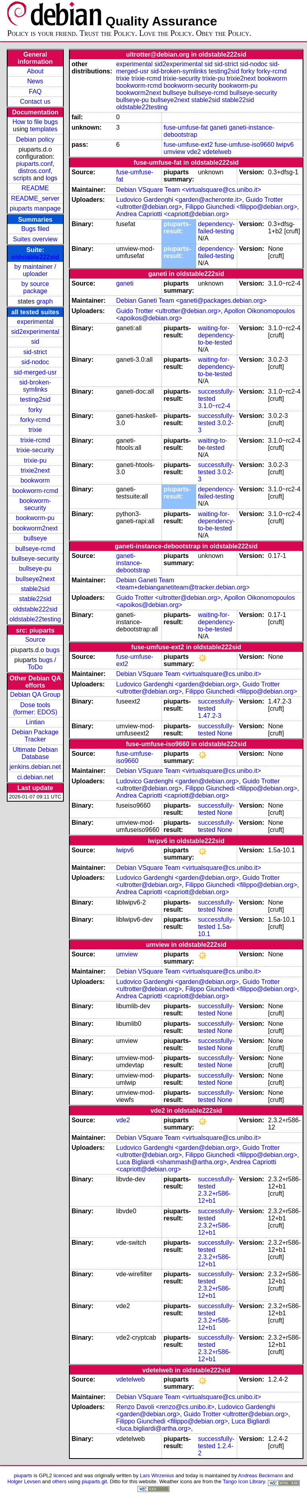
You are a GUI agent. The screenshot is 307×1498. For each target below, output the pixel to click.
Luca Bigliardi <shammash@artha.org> (171, 1162)
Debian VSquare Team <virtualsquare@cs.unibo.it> (188, 189)
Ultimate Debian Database (35, 753)
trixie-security (35, 450)
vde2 (194, 151)
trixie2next (35, 470)
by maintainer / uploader (35, 270)
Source (35, 639)
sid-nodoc (35, 362)
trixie (35, 429)
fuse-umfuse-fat (185, 127)
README (35, 188)
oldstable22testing (35, 619)
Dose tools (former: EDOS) (35, 708)
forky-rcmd (35, 419)
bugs (53, 650)
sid (35, 341)
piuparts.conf (34, 163)
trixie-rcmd (35, 440)
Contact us (35, 101)
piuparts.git (94, 1481)
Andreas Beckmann (260, 1475)
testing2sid (35, 399)
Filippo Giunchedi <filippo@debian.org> (241, 206)
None (224, 733)
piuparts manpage (35, 208)
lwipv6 (284, 144)
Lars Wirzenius (157, 1475)
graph (44, 301)
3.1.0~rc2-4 (214, 405)
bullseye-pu (35, 568)
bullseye (35, 538)
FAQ (35, 91)
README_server (35, 198)
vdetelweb (217, 151)
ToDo (35, 667)
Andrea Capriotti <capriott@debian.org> (172, 214)
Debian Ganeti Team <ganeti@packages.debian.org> (191, 300)
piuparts (23, 1475)
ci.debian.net (35, 777)
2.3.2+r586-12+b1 (214, 1197)
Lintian (35, 722)
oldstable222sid (35, 257)
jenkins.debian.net (35, 766)
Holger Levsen (24, 1481)
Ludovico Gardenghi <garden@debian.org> (177, 684)
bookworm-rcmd (35, 490)
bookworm (35, 480)
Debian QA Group (35, 694)
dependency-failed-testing (216, 228)
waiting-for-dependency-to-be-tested (216, 335)
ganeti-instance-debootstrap (133, 563)
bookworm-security (35, 504)
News (35, 81)
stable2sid (35, 588)
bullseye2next (35, 579)
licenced (63, 1475)
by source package (35, 287)
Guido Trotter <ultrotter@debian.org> (168, 310)
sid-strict (35, 352)
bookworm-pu (35, 517)
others (59, 1481)
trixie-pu (35, 460)
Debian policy (35, 139)
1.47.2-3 (209, 715)
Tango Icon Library (244, 1481)
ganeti (218, 127)
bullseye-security (35, 558)
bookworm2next (35, 528)
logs (51, 178)
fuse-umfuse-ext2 (188, 144)
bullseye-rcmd (35, 548)
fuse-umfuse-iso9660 (244, 144)
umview (174, 151)
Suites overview (35, 239)
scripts (22, 178)
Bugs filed (35, 228)
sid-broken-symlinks (35, 386)
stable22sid (35, 598)
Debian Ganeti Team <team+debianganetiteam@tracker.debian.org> (183, 584)
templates (43, 129)
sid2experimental (35, 331)
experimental (35, 321)
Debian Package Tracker (35, 736)
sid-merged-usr (35, 372)
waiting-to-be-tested (212, 444)
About (35, 71)
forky (35, 409)
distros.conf (34, 171)
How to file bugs (35, 121)
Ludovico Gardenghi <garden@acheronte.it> (179, 199)
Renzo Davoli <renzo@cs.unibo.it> (165, 1406)
